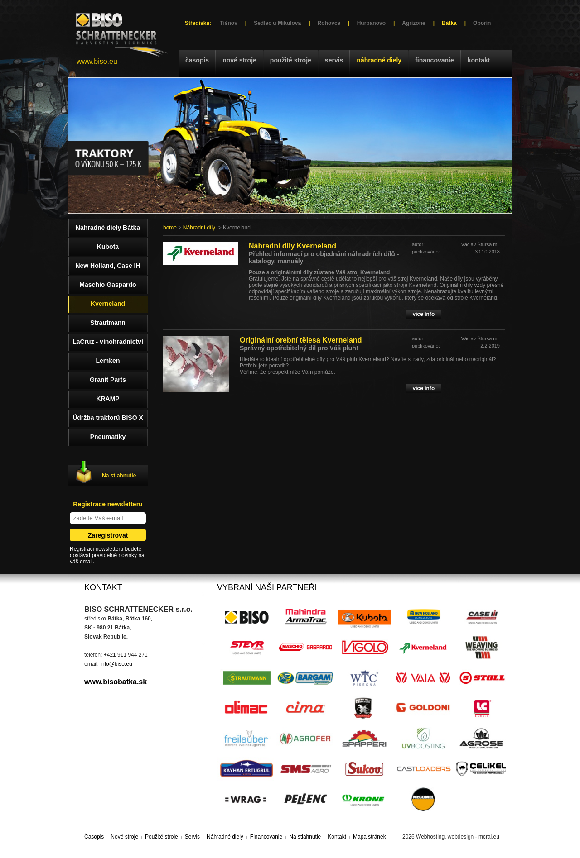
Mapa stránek (369, 837)
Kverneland (108, 303)
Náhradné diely (379, 60)
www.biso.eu (97, 61)
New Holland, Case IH (107, 265)
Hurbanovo (371, 23)
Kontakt (479, 60)
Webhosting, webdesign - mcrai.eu (457, 837)
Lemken (108, 360)
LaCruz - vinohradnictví (107, 341)
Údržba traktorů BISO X (107, 417)
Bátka (449, 23)
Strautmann (108, 322)
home (170, 227)
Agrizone (413, 23)
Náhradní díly (199, 227)
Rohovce (329, 23)
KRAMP (107, 398)
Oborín (482, 23)
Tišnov (228, 23)
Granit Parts (108, 379)
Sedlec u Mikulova (277, 23)
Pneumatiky (108, 436)
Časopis (197, 60)
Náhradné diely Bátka (108, 227)
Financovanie (434, 60)
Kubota (108, 246)
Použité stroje (290, 60)
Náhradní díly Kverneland (292, 246)
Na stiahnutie (119, 475)
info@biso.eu (116, 664)
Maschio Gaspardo (107, 284)
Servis (334, 60)
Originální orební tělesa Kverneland (301, 340)
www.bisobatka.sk (115, 682)
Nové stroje (239, 60)
